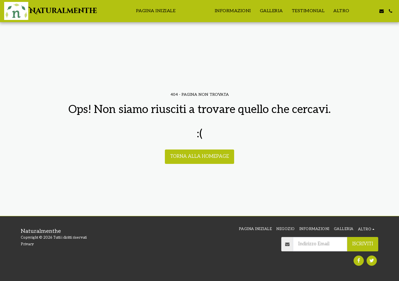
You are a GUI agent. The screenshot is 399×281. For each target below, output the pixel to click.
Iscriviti (362, 244)
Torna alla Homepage (199, 156)
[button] (364, 11)
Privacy (27, 244)
